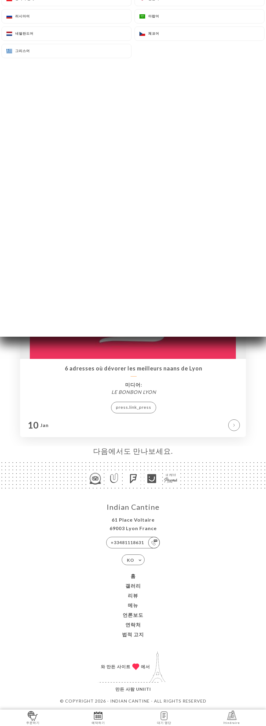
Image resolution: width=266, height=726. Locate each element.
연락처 (133, 624)
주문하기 (33, 717)
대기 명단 (164, 717)
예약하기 (98, 717)
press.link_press (133, 407)
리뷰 (133, 595)
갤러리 (133, 586)
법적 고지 (133, 634)
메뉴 (133, 605)
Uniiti (143, 689)
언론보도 (133, 615)
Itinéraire (231, 717)
